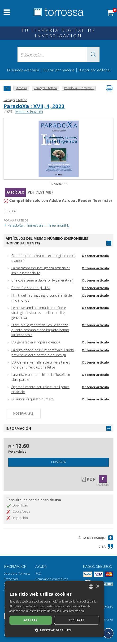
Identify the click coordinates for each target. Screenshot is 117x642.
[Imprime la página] (109, 88)
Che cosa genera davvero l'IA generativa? (42, 280)
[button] (93, 54)
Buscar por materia (58, 70)
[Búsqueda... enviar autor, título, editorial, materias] (58, 54)
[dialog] (54, 609)
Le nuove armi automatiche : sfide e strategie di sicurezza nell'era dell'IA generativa (38, 312)
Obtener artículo (95, 256)
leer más (102, 200)
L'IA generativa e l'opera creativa (35, 342)
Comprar (58, 462)
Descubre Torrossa (17, 574)
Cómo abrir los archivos (51, 579)
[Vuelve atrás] (7, 88)
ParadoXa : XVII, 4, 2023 (34, 105)
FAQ (38, 574)
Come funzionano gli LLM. (30, 288)
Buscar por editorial (94, 70)
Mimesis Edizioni (29, 111)
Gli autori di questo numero (32, 399)
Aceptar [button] (31, 620)
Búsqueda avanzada (23, 70)
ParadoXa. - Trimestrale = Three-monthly (36, 225)
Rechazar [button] (77, 620)
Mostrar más (23, 414)
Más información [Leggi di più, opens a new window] (73, 611)
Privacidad (11, 579)
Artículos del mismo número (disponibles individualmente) (47, 241)
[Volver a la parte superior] (108, 633)
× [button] (97, 586)
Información (18, 428)
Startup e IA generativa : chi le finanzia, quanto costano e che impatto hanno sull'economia (40, 330)
